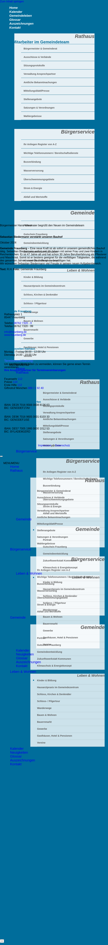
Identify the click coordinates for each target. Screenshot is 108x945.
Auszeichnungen (28, 662)
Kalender (22, 650)
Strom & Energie (52, 506)
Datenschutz (62, 445)
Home (14, 466)
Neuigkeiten (25, 654)
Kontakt (15, 27)
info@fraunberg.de (15, 331)
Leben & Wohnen (28, 266)
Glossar (22, 658)
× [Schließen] (2, 941)
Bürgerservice (26, 451)
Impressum (44, 445)
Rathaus (16, 470)
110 (15, 382)
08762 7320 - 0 (23, 323)
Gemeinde (24, 519)
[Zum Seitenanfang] (1, 456)
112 (20, 378)
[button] (11, 463)
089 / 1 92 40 (36, 388)
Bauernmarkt (50, 623)
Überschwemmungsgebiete (52, 597)
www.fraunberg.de (15, 334)
